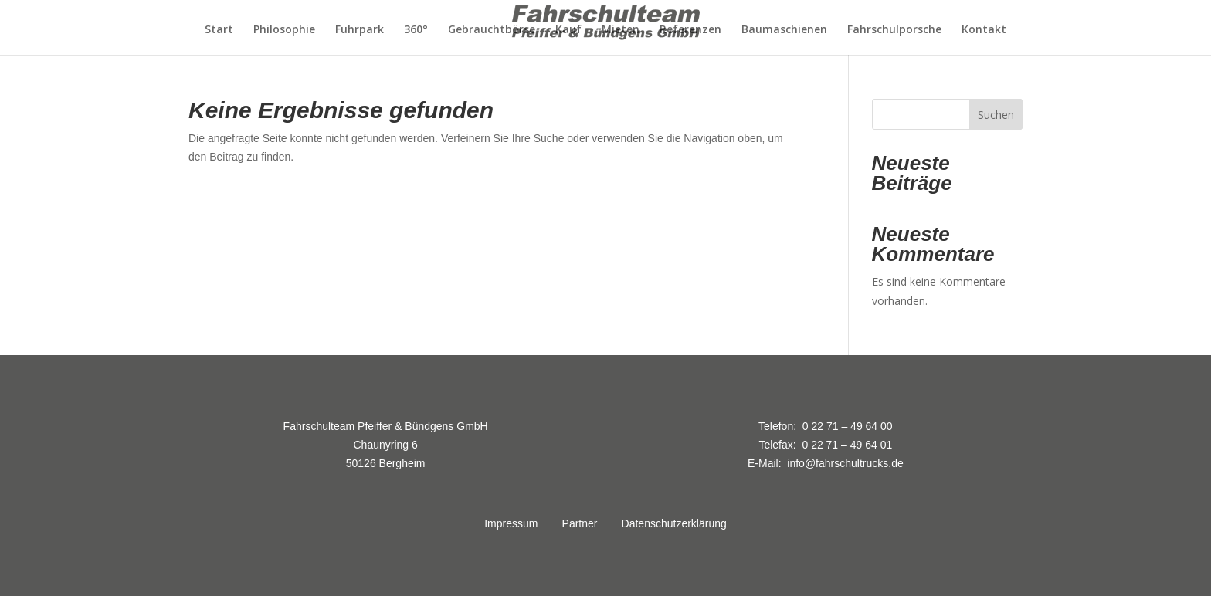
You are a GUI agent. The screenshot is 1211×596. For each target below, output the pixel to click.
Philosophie (284, 30)
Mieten (620, 30)
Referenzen (690, 30)
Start (219, 30)
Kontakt (984, 30)
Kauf (568, 30)
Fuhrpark (359, 30)
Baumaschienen (784, 30)
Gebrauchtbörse (491, 30)
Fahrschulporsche (894, 30)
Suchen (996, 114)
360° (416, 30)
